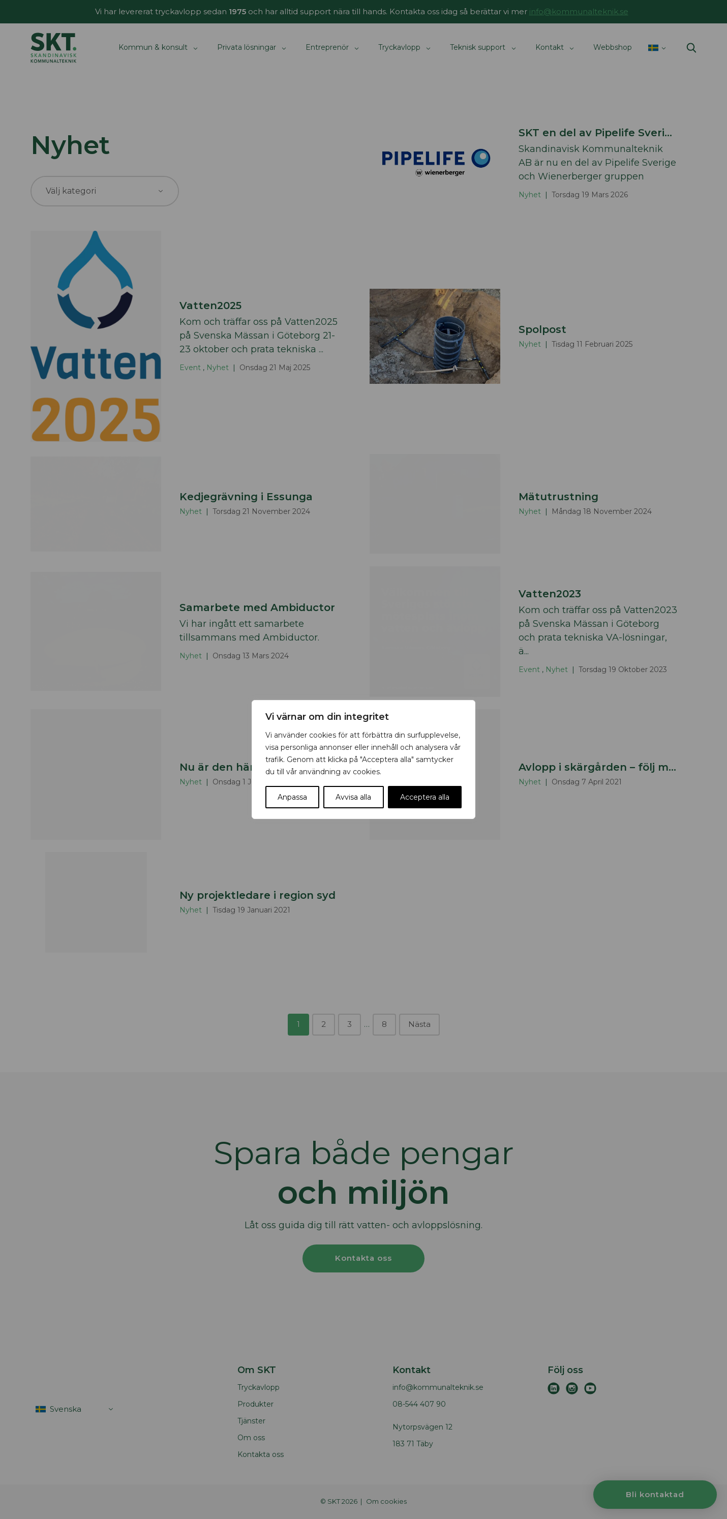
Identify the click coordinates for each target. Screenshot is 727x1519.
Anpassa (292, 797)
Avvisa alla (353, 797)
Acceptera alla (424, 797)
